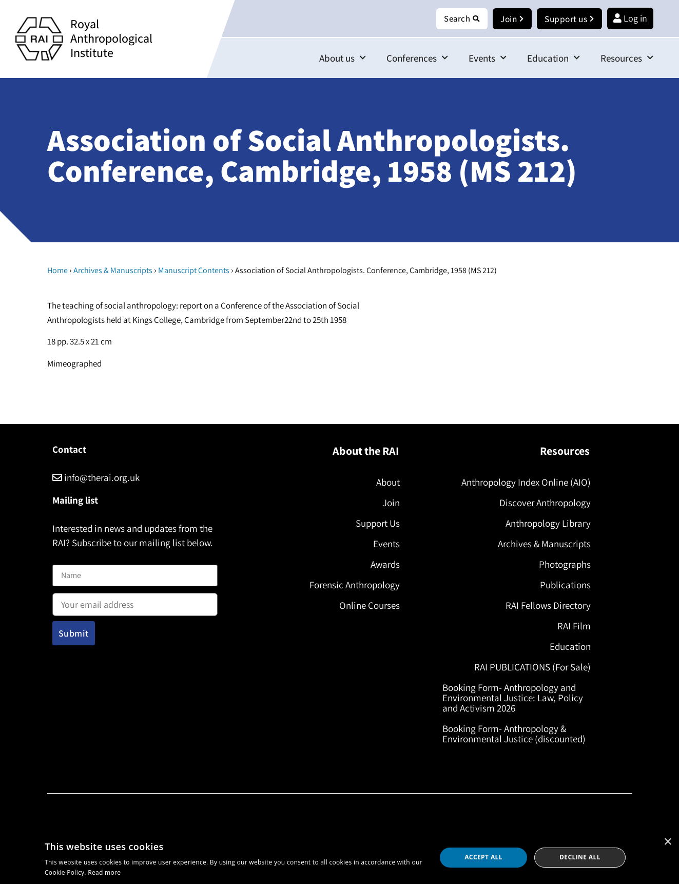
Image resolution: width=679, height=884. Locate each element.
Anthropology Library (546, 523)
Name (63, 558)
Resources (626, 58)
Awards (383, 565)
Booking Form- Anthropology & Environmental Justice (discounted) (516, 734)
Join (389, 503)
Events (488, 58)
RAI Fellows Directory (546, 606)
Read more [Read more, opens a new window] (104, 872)
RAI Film (572, 626)
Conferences (417, 58)
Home (57, 270)
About (386, 482)
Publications (563, 585)
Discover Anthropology (543, 503)
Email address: (135, 602)
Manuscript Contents (193, 270)
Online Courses (367, 606)
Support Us (376, 523)
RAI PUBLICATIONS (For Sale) (530, 667)
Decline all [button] (579, 857)
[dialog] (339, 857)
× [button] (667, 842)
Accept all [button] (483, 857)
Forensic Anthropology (352, 585)
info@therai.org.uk (96, 478)
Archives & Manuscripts (112, 270)
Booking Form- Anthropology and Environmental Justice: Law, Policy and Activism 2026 (515, 698)
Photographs (563, 565)
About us (342, 58)
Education (553, 58)
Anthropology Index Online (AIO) (524, 482)
